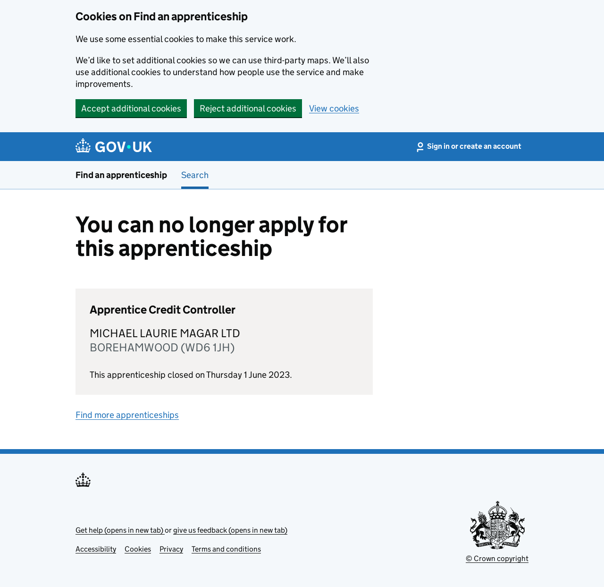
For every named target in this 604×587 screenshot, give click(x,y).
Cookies (138, 548)
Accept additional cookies (131, 108)
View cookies (334, 108)
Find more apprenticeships (127, 414)
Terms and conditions (226, 548)
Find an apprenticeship (121, 175)
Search (195, 175)
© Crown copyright (497, 558)
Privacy (171, 548)
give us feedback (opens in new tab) (230, 530)
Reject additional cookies (248, 108)
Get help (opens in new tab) (120, 530)
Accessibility (96, 548)
